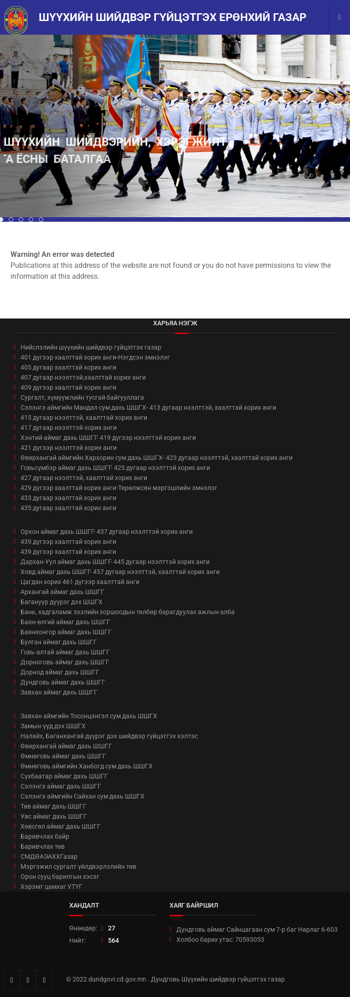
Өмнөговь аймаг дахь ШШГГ (63, 756)
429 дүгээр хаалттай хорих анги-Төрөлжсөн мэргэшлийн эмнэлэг (119, 487)
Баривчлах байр (45, 836)
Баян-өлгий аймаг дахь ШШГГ (65, 622)
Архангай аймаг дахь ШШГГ (62, 591)
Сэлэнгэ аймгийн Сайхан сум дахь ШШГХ (82, 796)
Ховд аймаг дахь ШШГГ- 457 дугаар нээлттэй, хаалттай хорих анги (120, 571)
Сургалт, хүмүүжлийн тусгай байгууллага (82, 397)
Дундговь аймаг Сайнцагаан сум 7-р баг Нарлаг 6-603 (257, 929)
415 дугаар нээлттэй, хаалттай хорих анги (84, 417)
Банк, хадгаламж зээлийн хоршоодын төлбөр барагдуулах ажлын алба (128, 612)
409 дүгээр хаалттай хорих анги (68, 387)
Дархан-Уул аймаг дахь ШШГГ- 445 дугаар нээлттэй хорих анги (115, 561)
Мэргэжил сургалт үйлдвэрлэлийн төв (78, 866)
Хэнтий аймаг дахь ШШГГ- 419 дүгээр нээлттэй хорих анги (108, 437)
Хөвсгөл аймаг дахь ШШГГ (61, 826)
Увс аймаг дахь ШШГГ (54, 816)
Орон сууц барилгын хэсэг (60, 876)
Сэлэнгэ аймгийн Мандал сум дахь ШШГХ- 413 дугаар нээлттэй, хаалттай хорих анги (148, 407)
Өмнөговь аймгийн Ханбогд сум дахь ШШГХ (87, 766)
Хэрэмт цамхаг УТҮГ (51, 886)
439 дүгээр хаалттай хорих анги (68, 541)
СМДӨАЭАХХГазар (49, 856)
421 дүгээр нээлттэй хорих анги (69, 447)
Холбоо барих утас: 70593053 (220, 939)
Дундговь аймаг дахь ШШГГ (63, 682)
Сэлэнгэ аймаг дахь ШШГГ (61, 786)
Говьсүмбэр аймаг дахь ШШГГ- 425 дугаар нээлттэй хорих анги (115, 467)
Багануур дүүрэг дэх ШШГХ (62, 602)
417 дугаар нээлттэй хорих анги (69, 427)
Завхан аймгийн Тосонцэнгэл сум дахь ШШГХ (89, 716)
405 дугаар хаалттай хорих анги (68, 367)
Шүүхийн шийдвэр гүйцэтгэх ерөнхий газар (172, 17)
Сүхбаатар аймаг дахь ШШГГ (64, 776)
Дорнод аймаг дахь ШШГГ (60, 672)
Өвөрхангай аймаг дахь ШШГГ (66, 746)
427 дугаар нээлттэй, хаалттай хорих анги (84, 477)
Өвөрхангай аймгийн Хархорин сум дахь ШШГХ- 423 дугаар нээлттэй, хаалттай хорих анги (157, 457)
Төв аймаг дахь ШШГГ (54, 806)
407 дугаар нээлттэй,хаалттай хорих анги (83, 377)
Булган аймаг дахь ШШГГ (59, 642)
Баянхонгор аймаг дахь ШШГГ (66, 632)
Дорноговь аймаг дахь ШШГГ (65, 662)
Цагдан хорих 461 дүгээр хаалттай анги (80, 581)
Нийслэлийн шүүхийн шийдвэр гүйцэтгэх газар (91, 347)
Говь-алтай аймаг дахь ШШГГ (65, 652)
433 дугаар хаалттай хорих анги (68, 497)
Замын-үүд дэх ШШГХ (53, 726)
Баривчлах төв (43, 846)
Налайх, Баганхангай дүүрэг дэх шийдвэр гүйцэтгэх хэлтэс (109, 736)
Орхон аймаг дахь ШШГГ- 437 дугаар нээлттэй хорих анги (107, 531)
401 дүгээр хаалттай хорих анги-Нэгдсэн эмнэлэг (95, 357)
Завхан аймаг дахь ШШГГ (59, 692)
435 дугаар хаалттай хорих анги (68, 508)
